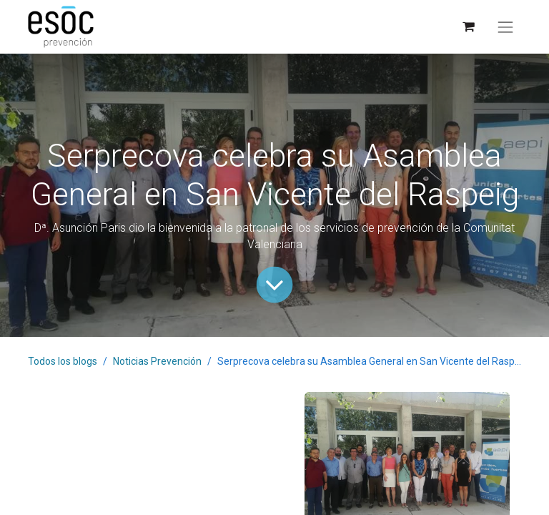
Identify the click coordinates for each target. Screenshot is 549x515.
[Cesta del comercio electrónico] (467, 26)
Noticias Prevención (157, 361)
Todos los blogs (62, 361)
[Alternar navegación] (505, 27)
